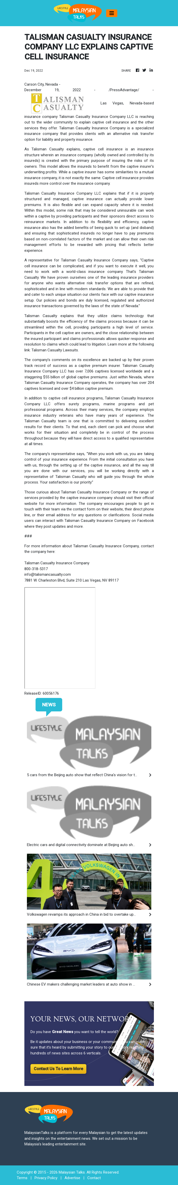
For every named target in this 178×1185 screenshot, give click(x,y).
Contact (94, 1178)
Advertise (72, 1178)
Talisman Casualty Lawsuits (54, 350)
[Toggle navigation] (111, 13)
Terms (22, 1178)
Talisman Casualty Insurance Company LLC (96, 116)
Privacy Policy (46, 1178)
